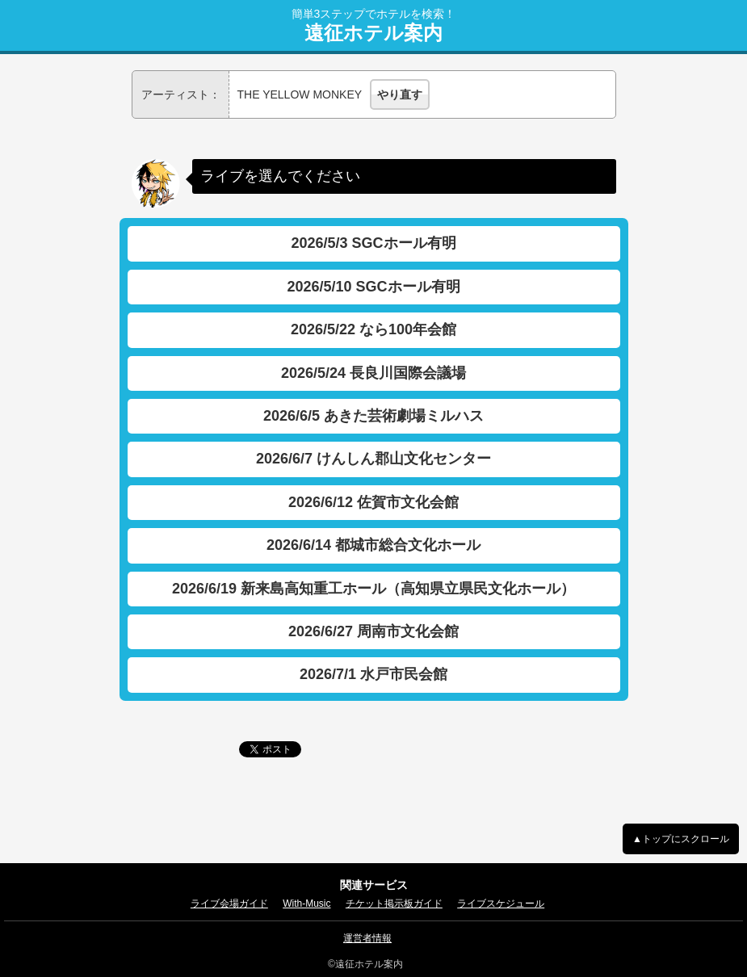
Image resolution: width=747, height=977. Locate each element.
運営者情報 (367, 938)
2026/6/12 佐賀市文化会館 (373, 502)
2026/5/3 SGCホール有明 (373, 243)
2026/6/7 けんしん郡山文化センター (373, 459)
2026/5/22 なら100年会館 (373, 329)
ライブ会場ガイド (229, 903)
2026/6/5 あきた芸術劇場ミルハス (373, 416)
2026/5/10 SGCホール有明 (373, 287)
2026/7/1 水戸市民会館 (373, 674)
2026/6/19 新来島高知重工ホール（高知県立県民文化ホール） (373, 589)
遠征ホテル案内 (373, 33)
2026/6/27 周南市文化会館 (373, 631)
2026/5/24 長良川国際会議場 (373, 373)
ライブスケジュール (500, 903)
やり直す (399, 94)
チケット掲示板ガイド (394, 903)
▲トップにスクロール (680, 839)
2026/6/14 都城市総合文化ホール (373, 545)
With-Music (306, 903)
